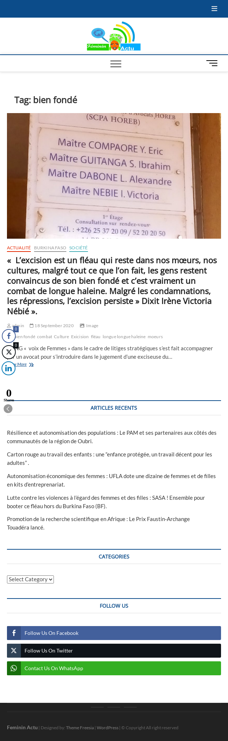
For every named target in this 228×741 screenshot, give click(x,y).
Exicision (80, 336)
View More (31, 365)
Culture (61, 336)
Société (78, 247)
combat (44, 336)
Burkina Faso (50, 247)
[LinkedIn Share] (7, 368)
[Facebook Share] (9, 336)
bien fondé (24, 336)
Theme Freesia (80, 727)
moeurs (155, 336)
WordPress (107, 727)
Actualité (19, 247)
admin (15, 325)
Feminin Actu (22, 727)
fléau (96, 336)
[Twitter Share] (8, 352)
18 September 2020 (52, 325)
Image (92, 325)
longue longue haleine (124, 336)
